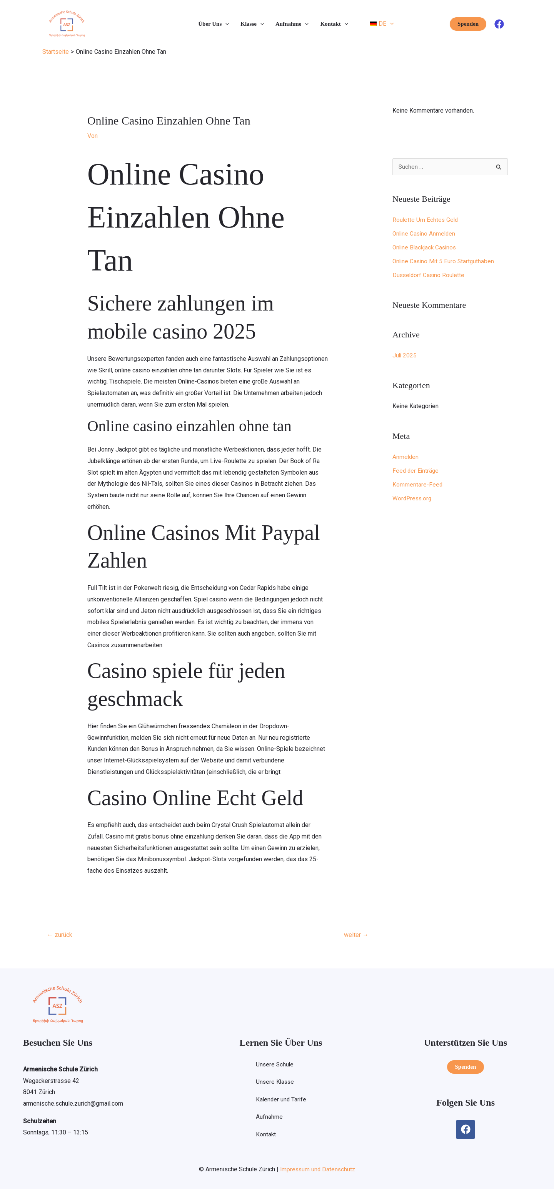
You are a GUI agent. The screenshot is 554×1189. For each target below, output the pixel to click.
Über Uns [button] (213, 23)
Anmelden (405, 457)
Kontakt (265, 1135)
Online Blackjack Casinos (425, 247)
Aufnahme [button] (292, 23)
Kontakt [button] (334, 23)
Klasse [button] (252, 23)
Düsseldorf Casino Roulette (429, 275)
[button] (225, 23)
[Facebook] (499, 24)
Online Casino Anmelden (425, 233)
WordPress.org (412, 498)
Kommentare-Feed (417, 484)
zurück (59, 934)
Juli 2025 (404, 355)
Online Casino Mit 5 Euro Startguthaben (444, 261)
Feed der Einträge (416, 471)
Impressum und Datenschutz (317, 1169)
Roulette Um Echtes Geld (425, 220)
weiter (356, 934)
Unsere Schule (274, 1064)
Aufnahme (268, 1117)
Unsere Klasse (275, 1082)
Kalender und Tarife (281, 1100)
